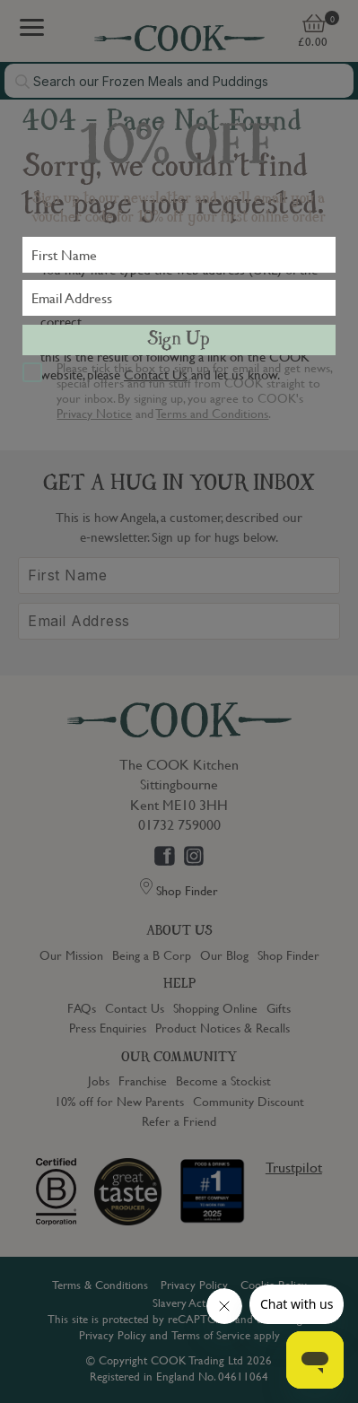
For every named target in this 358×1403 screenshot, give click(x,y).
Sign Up (178, 340)
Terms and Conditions (212, 413)
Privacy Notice (94, 413)
